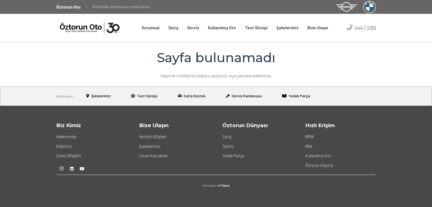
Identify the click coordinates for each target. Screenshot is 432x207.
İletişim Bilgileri (153, 136)
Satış (226, 136)
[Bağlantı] (347, 7)
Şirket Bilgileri (68, 155)
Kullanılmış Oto (318, 155)
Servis (228, 146)
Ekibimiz (64, 146)
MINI (308, 146)
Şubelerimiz (149, 146)
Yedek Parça (233, 155)
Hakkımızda (66, 136)
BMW (309, 136)
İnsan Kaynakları (153, 155)
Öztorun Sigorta (319, 165)
